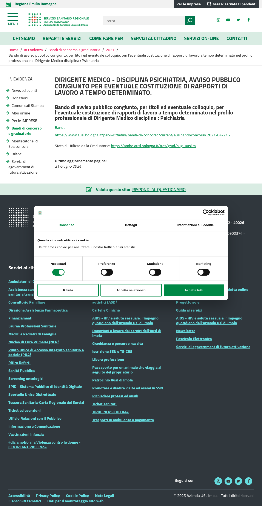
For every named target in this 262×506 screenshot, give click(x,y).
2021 (110, 49)
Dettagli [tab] (131, 225)
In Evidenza (33, 49)
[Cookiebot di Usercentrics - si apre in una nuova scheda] (206, 212)
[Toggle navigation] (13, 18)
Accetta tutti (194, 290)
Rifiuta (68, 290)
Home (13, 49)
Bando (60, 127)
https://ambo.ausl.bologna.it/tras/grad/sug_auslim (153, 145)
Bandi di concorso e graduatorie (74, 49)
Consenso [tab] (66, 225)
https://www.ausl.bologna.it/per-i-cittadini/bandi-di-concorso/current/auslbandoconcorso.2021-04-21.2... (144, 135)
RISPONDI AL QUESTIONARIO (159, 189)
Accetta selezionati (130, 290)
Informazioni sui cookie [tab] (195, 225)
